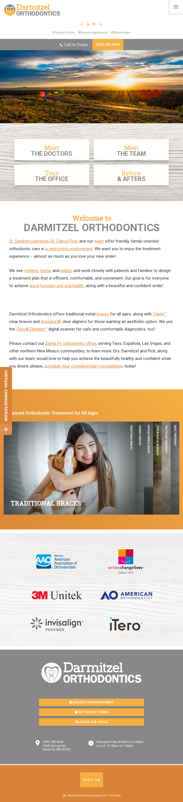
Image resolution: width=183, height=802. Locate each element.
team (99, 241)
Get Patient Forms (91, 712)
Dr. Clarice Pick (63, 241)
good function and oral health (56, 285)
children (31, 270)
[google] (88, 24)
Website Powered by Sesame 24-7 (85, 796)
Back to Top (91, 779)
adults (66, 270)
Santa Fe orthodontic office (70, 343)
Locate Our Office (91, 722)
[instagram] (101, 24)
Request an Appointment (91, 702)
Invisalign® (51, 321)
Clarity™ (160, 314)
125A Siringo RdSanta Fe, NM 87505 (57, 748)
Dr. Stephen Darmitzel (28, 241)
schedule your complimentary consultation (83, 366)
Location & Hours (64, 32)
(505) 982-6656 (108, 45)
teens (45, 270)
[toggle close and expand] (6, 429)
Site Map (115, 795)
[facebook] (82, 24)
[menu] (176, 7)
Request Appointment (93, 32)
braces (103, 314)
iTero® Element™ (31, 329)
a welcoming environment (69, 248)
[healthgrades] (95, 24)
